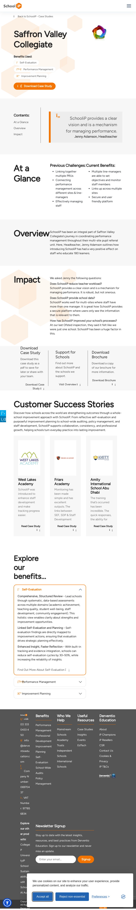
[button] (7, 902)
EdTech (81, 745)
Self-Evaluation (26, 62)
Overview (20, 128)
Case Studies (85, 729)
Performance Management (34, 69)
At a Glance (21, 122)
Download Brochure (104, 382)
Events (81, 740)
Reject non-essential (72, 896)
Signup (85, 859)
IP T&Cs (104, 766)
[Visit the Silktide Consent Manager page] (123, 896)
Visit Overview (70, 384)
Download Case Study (34, 86)
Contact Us (106, 750)
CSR (101, 745)
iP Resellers (105, 740)
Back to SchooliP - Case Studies (33, 16)
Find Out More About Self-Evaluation (43, 669)
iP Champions (107, 734)
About (103, 729)
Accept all (42, 896)
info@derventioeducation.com (25, 751)
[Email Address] (56, 859)
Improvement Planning (31, 76)
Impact (18, 134)
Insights (82, 734)
